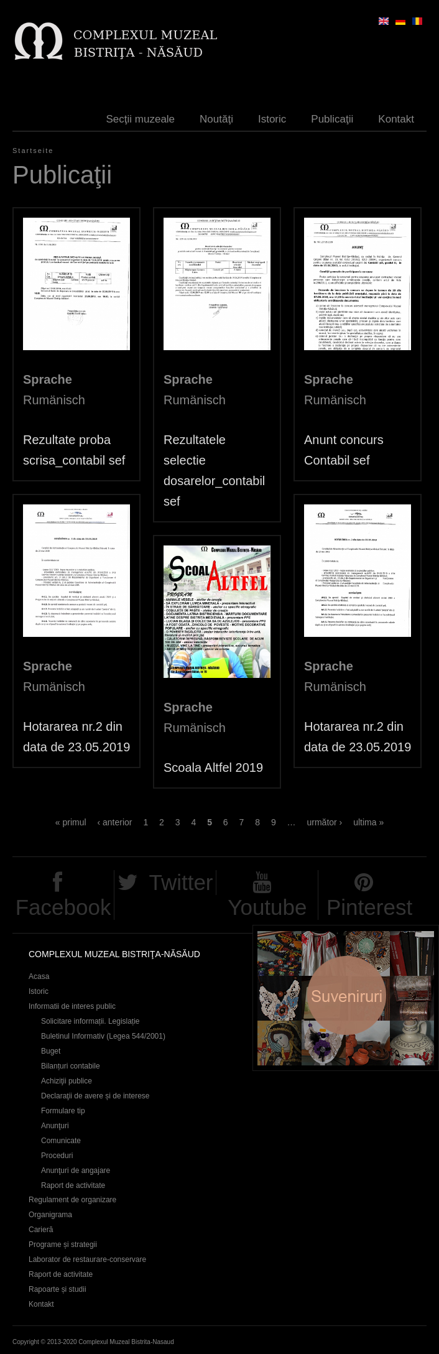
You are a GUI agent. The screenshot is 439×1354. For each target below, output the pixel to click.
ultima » (368, 822)
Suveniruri (345, 998)
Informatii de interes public (72, 1006)
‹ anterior (114, 822)
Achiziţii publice (66, 1081)
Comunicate (61, 1140)
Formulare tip (63, 1110)
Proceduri (57, 1155)
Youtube (267, 907)
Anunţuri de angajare (75, 1170)
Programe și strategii (63, 1244)
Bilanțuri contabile (70, 1066)
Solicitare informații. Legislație (90, 1021)
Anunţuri (55, 1125)
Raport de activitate (73, 1185)
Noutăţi (216, 119)
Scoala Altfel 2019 (213, 767)
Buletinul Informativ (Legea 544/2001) (103, 1036)
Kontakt (396, 119)
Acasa (39, 976)
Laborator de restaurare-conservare (87, 1259)
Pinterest (369, 907)
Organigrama (50, 1214)
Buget (50, 1051)
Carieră (41, 1229)
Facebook (63, 907)
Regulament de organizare (72, 1199)
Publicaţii (332, 119)
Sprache (47, 379)
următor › (324, 822)
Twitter (181, 882)
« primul (70, 822)
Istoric (272, 119)
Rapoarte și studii (57, 1289)
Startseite (32, 150)
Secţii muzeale (140, 119)
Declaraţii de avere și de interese (95, 1096)
